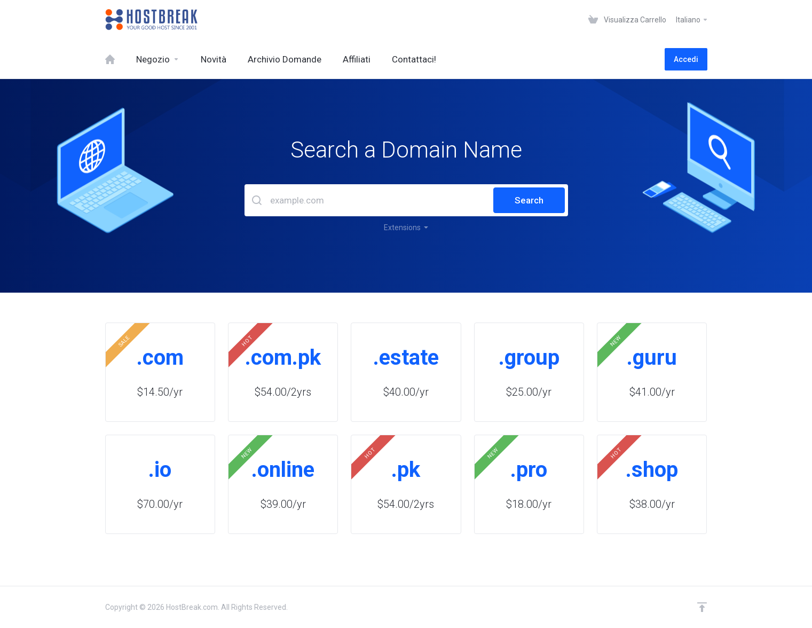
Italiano (692, 19)
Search (529, 200)
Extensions (406, 227)
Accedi (686, 59)
